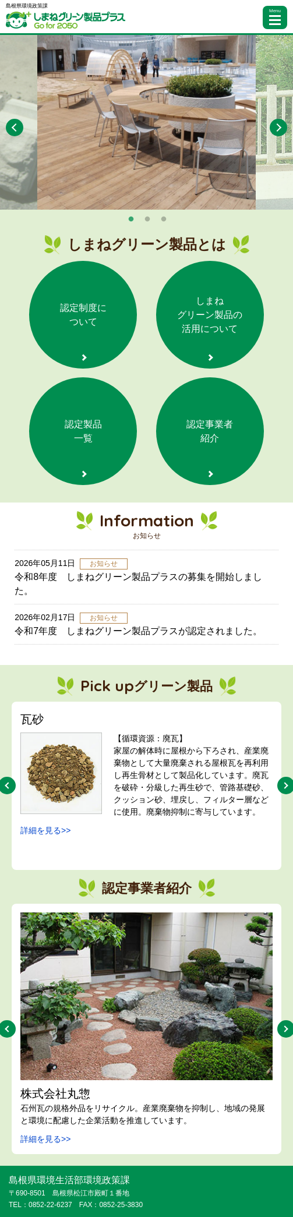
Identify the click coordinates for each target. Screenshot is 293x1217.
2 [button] (147, 219)
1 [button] (131, 219)
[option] (146, 122)
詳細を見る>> (45, 830)
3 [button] (164, 219)
